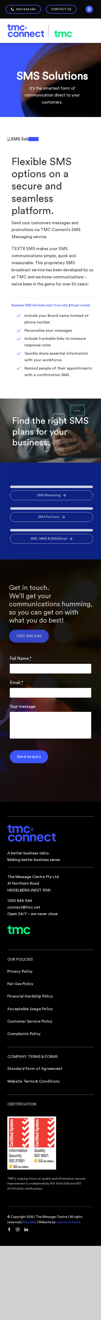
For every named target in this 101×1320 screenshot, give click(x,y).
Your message (22, 800)
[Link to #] (89, 9)
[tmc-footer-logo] (18, 1020)
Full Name (20, 752)
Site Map (29, 1315)
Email (16, 776)
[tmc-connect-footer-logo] (31, 919)
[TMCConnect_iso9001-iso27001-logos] (31, 1212)
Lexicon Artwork (68, 1315)
